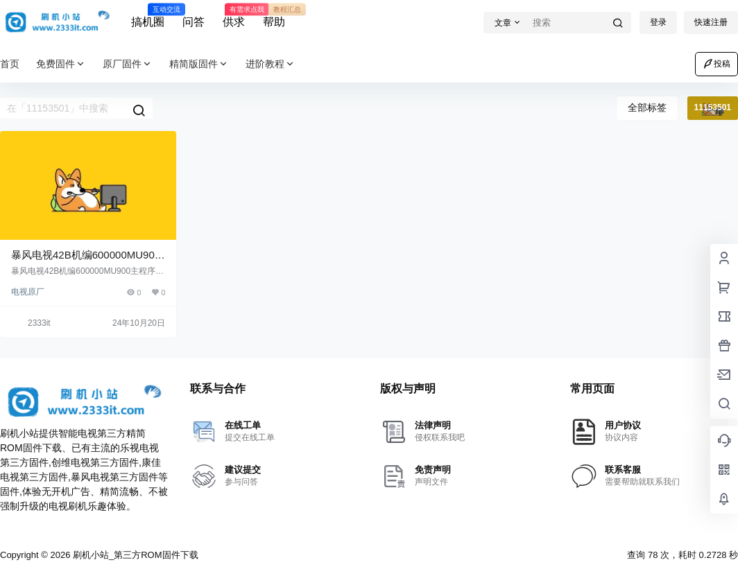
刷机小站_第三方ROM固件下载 (134, 555)
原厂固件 (128, 64)
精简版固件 (199, 64)
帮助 (274, 15)
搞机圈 (147, 15)
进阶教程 (270, 64)
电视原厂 (27, 292)
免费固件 (61, 64)
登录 (658, 22)
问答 (193, 22)
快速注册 (711, 22)
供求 (234, 15)
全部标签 (647, 107)
